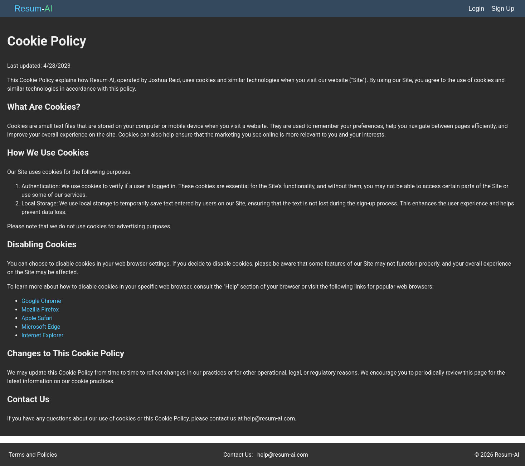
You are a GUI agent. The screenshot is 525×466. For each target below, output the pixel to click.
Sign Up (502, 8)
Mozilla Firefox (40, 309)
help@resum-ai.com (282, 454)
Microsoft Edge (40, 326)
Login (476, 8)
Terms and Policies (33, 454)
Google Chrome (41, 301)
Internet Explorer (42, 335)
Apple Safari (37, 318)
